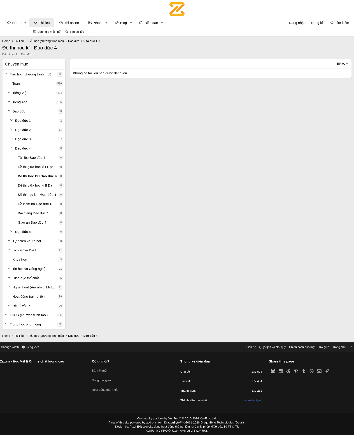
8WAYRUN (199, 429)
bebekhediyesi (235, 400)
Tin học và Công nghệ (59, 269)
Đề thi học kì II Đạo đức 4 (67, 194)
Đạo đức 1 (53, 120)
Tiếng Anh (50, 102)
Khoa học (50, 259)
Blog (153, 23)
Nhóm (128, 23)
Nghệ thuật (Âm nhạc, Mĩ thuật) (65, 287)
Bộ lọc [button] (311, 63)
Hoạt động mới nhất (122, 385)
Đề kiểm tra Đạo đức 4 (65, 204)
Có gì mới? (117, 361)
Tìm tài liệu (77, 31)
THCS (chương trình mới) (59, 315)
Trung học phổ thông (55, 324)
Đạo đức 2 (53, 130)
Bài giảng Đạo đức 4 (63, 213)
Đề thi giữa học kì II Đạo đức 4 (68, 185)
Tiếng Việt (50, 93)
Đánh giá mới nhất (49, 31)
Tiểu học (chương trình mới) (61, 74)
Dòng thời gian (118, 377)
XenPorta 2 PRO (158, 429)
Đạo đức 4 (53, 148)
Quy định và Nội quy (239, 347)
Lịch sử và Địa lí (55, 250)
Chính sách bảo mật (268, 347)
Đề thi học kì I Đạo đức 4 (67, 176)
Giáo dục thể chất (56, 278)
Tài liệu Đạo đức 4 (61, 157)
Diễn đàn (181, 23)
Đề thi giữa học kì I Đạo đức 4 (68, 167)
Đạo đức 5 (53, 232)
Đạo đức (49, 111)
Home (46, 23)
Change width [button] (44, 347)
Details (235, 422)
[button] (55, 22)
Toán (46, 83)
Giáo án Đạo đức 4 (62, 222)
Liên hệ (217, 347)
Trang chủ (305, 347)
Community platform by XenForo (177, 418)
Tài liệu (74, 23)
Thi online (102, 23)
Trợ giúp (290, 347)
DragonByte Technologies (214, 422)
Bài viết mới (116, 369)
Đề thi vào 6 (52, 306)
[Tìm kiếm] (309, 22)
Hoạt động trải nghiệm (59, 296)
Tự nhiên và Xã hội (57, 241)
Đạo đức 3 (53, 139)
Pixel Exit (138, 425)
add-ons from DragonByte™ (165, 422)
